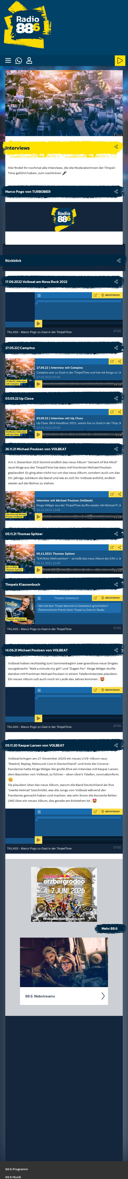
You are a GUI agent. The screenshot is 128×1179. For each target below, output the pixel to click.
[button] (29, 60)
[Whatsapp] (18, 60)
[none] (8, 60)
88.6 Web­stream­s (65, 996)
